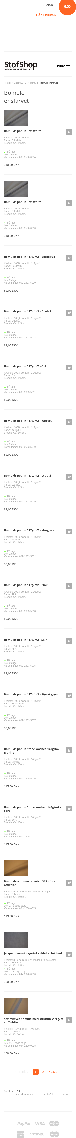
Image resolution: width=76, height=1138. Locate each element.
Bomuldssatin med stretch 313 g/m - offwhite (29, 883)
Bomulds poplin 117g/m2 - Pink (26, 585)
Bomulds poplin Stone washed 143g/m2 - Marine (32, 750)
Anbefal (48, 1094)
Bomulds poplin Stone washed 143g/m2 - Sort (32, 809)
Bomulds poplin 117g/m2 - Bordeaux (29, 257)
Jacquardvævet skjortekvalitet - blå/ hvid (33, 953)
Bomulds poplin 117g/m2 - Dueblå (27, 311)
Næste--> (55, 1071)
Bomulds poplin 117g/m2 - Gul (25, 366)
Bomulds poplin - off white (22, 131)
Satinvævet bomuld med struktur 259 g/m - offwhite (33, 1020)
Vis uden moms (24, 1094)
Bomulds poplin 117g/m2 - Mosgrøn (29, 530)
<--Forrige (21, 1071)
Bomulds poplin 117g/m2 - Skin (25, 640)
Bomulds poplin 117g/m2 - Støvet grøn (31, 694)
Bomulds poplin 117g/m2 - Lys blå (27, 475)
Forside (8, 83)
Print (66, 1094)
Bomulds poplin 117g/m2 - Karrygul (29, 421)
